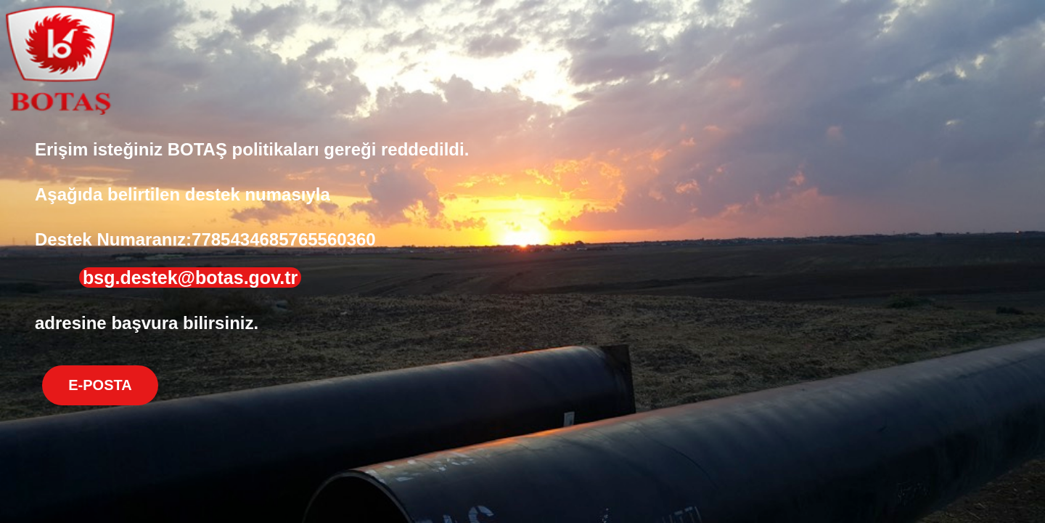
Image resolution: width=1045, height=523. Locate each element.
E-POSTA (99, 385)
